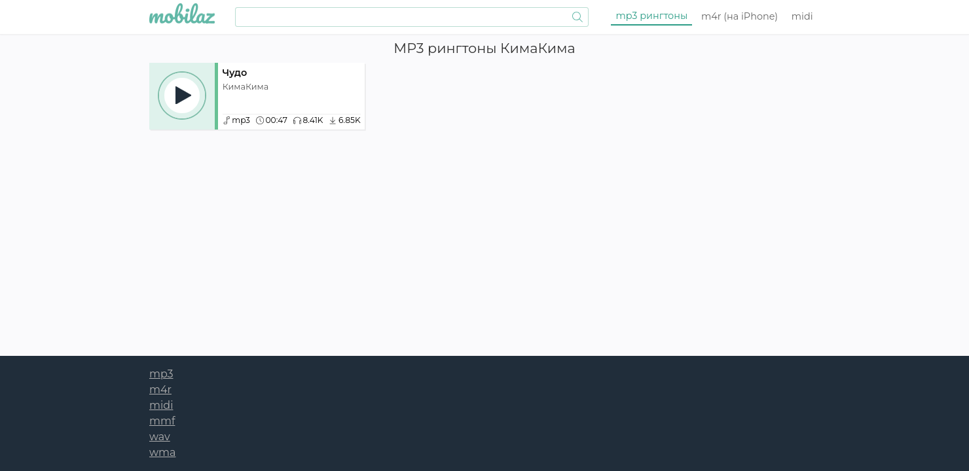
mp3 (652, 16)
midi (802, 16)
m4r (739, 16)
